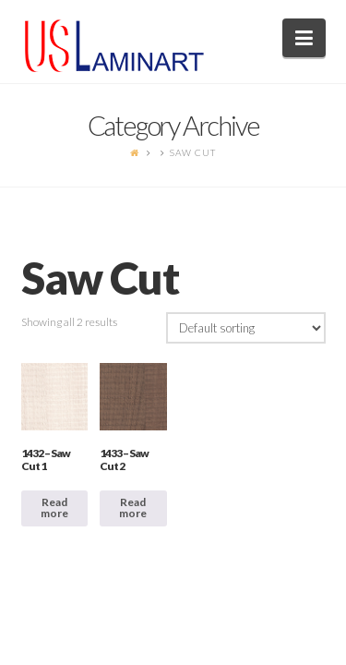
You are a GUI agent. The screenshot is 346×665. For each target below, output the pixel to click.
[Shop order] (246, 328)
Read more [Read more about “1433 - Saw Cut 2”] (133, 507)
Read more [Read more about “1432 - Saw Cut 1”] (54, 507)
